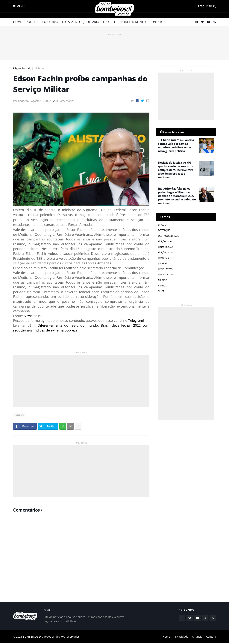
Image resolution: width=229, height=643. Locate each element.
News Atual (33, 316)
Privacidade (181, 636)
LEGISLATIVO (165, 269)
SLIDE (161, 291)
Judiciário (91, 22)
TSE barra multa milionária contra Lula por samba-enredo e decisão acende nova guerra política (176, 145)
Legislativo (71, 22)
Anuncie (197, 636)
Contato (156, 22)
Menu (21, 6)
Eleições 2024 (165, 252)
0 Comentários (65, 101)
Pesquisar (205, 6)
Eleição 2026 (165, 241)
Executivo (50, 22)
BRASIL (162, 224)
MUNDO (162, 280)
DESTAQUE (164, 230)
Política (32, 22)
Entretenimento (133, 22)
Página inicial (21, 68)
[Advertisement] (114, 44)
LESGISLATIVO (166, 274)
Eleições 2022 (165, 246)
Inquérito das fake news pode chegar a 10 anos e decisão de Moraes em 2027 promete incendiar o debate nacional (177, 196)
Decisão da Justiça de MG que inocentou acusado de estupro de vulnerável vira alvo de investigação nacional (175, 170)
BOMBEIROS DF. (33, 636)
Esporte (109, 22)
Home (17, 22)
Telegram (135, 320)
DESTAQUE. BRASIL (168, 235)
